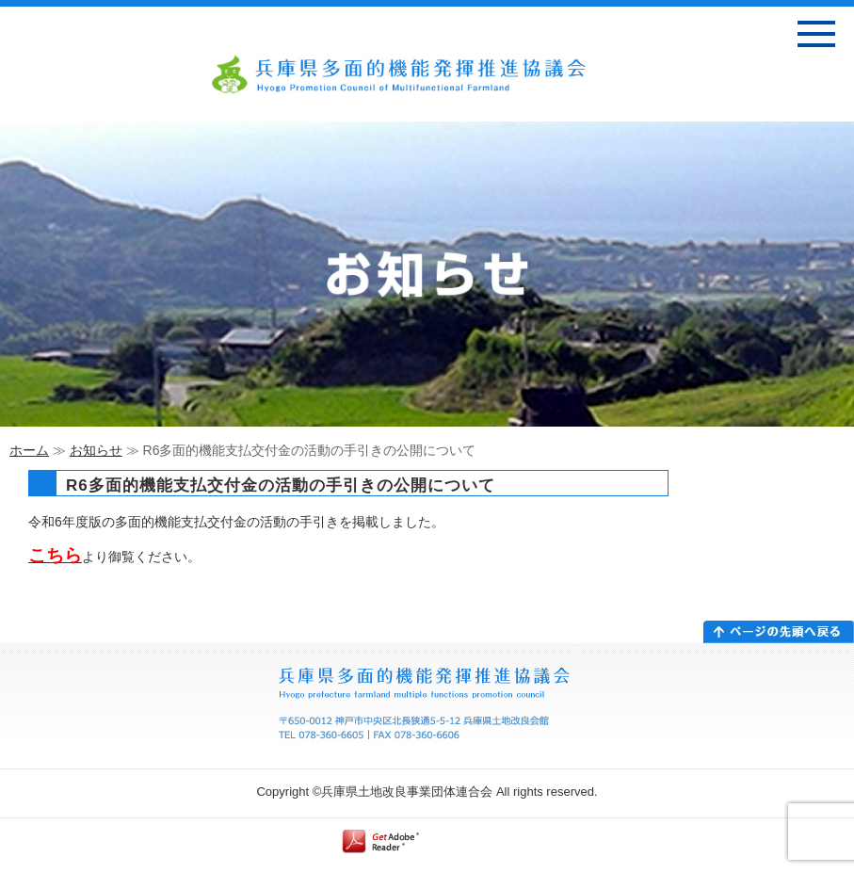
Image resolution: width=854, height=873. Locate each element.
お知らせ (96, 450)
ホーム (29, 450)
